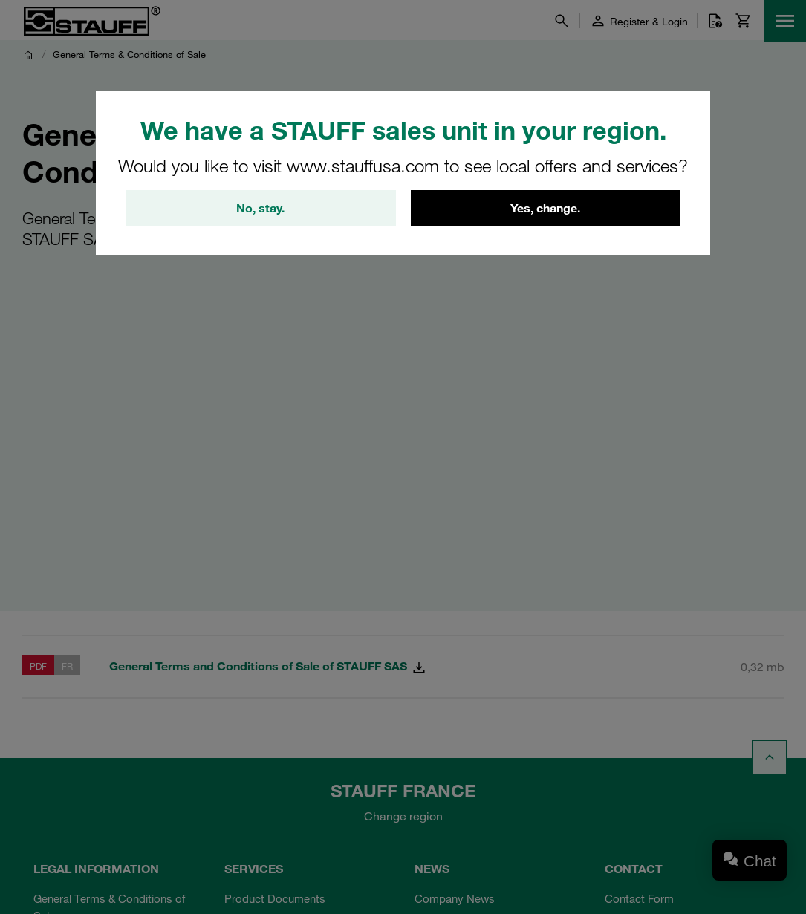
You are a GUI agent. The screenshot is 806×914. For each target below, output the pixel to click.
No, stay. (260, 207)
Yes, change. (545, 207)
